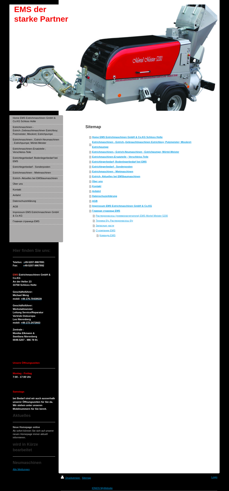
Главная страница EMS (106, 210)
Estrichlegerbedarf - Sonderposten (112, 166)
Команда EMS (108, 235)
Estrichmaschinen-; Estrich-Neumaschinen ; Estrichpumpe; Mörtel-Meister (135, 151)
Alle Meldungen (21, 469)
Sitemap (86, 477)
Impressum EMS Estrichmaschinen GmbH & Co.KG (122, 206)
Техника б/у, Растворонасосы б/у (114, 220)
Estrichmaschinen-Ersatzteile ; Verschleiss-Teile (120, 156)
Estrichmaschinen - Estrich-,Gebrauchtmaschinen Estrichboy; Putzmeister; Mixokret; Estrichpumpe (142, 144)
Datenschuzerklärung (104, 196)
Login (214, 477)
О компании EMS (105, 230)
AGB (95, 201)
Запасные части (105, 225)
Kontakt (96, 186)
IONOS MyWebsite (102, 488)
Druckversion (71, 477)
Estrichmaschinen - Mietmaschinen (112, 171)
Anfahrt (96, 191)
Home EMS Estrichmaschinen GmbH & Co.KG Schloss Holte (127, 137)
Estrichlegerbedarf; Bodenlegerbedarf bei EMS (119, 161)
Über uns (97, 181)
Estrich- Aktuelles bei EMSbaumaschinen (116, 176)
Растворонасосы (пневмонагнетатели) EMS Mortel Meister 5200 (132, 215)
